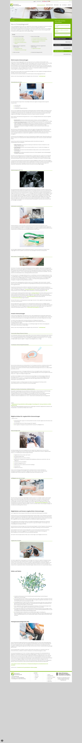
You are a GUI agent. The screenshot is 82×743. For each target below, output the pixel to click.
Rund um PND (50, 678)
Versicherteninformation (29, 289)
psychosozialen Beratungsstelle (33, 307)
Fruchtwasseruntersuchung (17, 297)
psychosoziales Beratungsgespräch (41, 502)
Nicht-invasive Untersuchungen (18, 36)
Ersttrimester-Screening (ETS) (19, 40)
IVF (50, 645)
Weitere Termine (68, 41)
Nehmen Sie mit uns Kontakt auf (61, 34)
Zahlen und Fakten (16, 52)
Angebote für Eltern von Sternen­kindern (62, 30)
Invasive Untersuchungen (35, 36)
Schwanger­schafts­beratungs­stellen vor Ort (62, 26)
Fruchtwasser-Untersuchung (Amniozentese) (39, 39)
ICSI (11, 647)
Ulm (35, 678)
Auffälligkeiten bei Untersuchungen (20, 49)
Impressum (49, 679)
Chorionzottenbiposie (31, 296)
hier (46, 290)
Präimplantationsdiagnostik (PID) (36, 52)
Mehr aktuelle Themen (67, 54)
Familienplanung (42, 76)
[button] (2, 741)
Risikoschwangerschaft (18, 48)
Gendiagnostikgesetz (35, 292)
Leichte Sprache (39, 1)
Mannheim (37, 676)
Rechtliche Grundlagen (51, 677)
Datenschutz (50, 681)
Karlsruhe (36, 674)
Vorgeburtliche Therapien (36, 48)
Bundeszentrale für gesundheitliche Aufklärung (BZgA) (27, 667)
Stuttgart (36, 677)
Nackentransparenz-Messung (19, 39)
